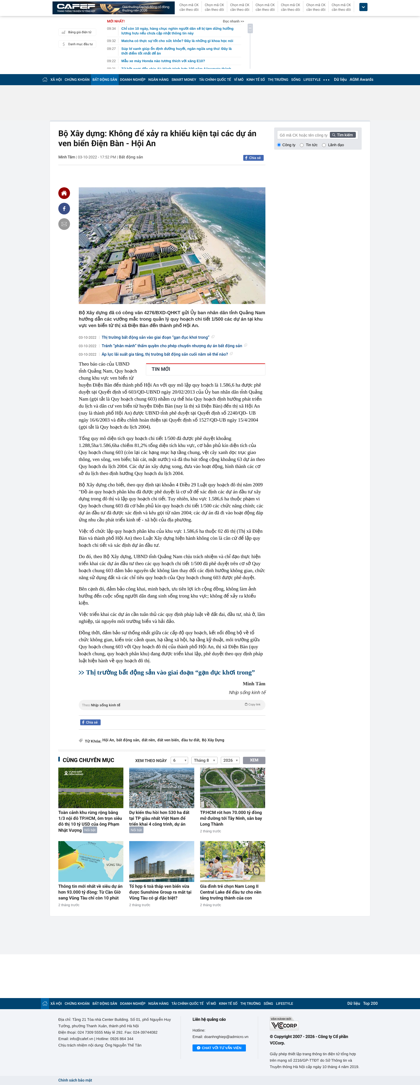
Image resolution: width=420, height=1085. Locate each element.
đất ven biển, (169, 740)
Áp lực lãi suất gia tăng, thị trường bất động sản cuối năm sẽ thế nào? (167, 354)
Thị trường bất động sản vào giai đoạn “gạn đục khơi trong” (158, 337)
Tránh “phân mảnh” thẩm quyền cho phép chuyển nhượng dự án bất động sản (174, 346)
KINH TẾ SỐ (255, 80)
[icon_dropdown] (363, 7)
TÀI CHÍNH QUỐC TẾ (215, 80)
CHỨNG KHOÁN (77, 80)
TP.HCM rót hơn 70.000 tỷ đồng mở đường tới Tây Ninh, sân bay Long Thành (231, 818)
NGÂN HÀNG (158, 80)
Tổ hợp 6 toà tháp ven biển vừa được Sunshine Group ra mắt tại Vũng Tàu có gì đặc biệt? (160, 892)
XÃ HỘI (56, 80)
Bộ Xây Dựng (213, 740)
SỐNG (295, 80)
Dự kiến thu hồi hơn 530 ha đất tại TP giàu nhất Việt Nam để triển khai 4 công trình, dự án (159, 818)
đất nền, (149, 740)
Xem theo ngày (151, 761)
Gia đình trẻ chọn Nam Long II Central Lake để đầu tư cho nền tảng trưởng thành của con (230, 892)
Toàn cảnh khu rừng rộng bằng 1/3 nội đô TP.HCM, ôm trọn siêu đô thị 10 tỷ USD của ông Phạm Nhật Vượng (90, 821)
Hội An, (108, 740)
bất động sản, (128, 740)
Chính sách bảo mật (75, 1080)
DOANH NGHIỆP (133, 80)
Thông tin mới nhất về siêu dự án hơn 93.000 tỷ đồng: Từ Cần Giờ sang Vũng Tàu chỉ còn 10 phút (90, 892)
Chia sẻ (255, 158)
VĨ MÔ (239, 80)
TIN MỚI (161, 369)
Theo (172, 704)
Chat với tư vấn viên (219, 1048)
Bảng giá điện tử (76, 32)
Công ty (288, 145)
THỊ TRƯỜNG (278, 80)
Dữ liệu (340, 79)
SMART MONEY (184, 80)
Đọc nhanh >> (233, 21)
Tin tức (312, 145)
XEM (254, 760)
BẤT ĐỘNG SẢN (104, 80)
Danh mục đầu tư (76, 44)
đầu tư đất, (191, 740)
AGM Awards (361, 79)
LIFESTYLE (312, 80)
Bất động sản (131, 157)
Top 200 (370, 1003)
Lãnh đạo (336, 145)
